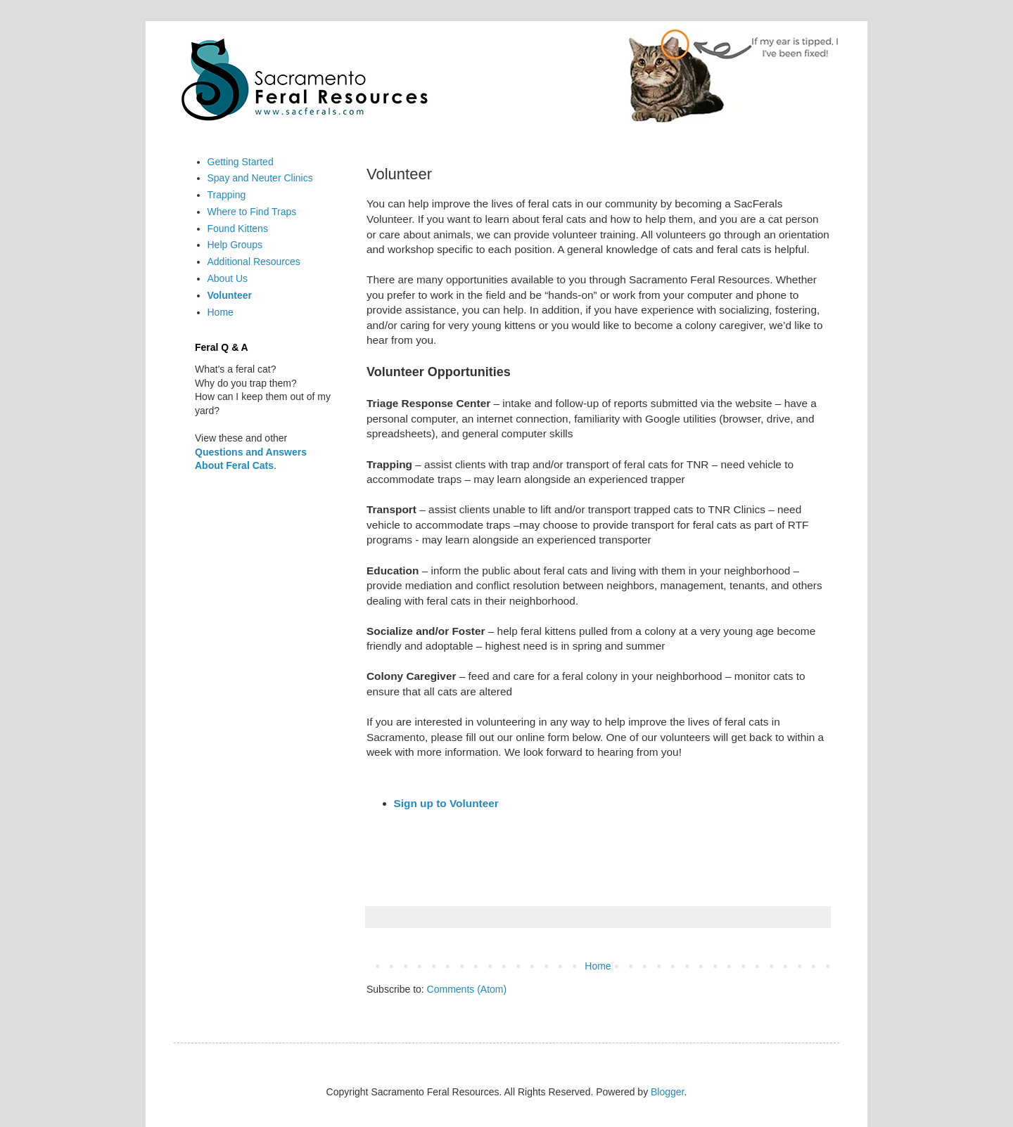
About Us (228, 278)
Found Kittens (238, 228)
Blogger (667, 1091)
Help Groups (235, 244)
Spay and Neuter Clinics (260, 177)
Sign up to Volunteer (446, 803)
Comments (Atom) (467, 989)
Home (598, 966)
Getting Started (241, 161)
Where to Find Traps (252, 211)
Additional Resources (254, 261)
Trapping (227, 194)
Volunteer (230, 295)
